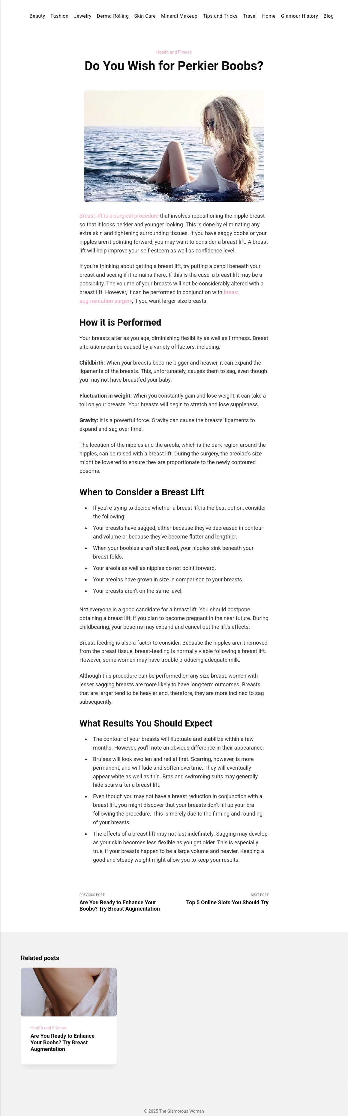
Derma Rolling (113, 16)
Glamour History (299, 16)
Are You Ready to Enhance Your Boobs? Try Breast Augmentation (62, 1042)
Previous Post (127, 902)
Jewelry (83, 16)
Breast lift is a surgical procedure (119, 216)
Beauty (37, 16)
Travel (250, 16)
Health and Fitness (174, 52)
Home (269, 16)
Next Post (221, 899)
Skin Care (145, 16)
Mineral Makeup (179, 16)
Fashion (60, 16)
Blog (328, 16)
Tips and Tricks (220, 16)
